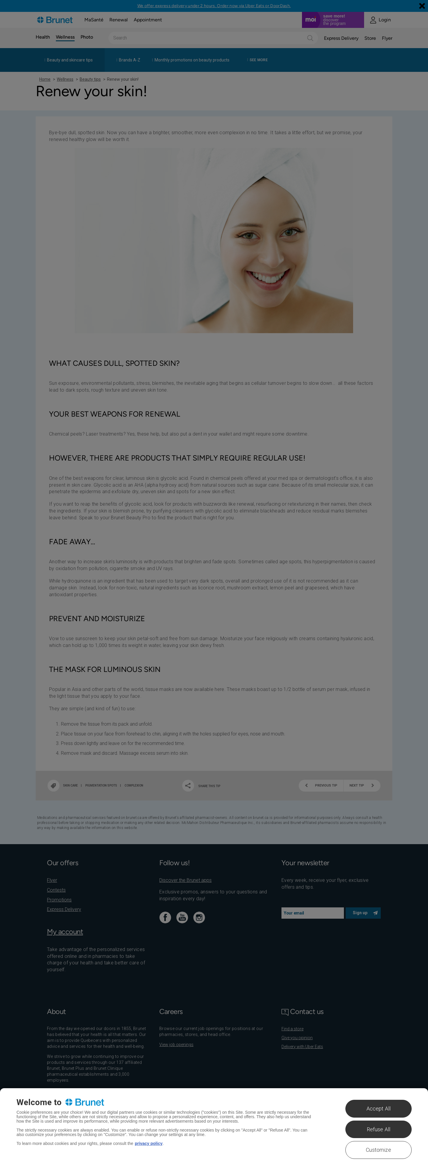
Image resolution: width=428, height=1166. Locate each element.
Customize (378, 1150)
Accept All (378, 1108)
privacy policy (148, 1143)
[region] (214, 1127)
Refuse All (379, 1129)
